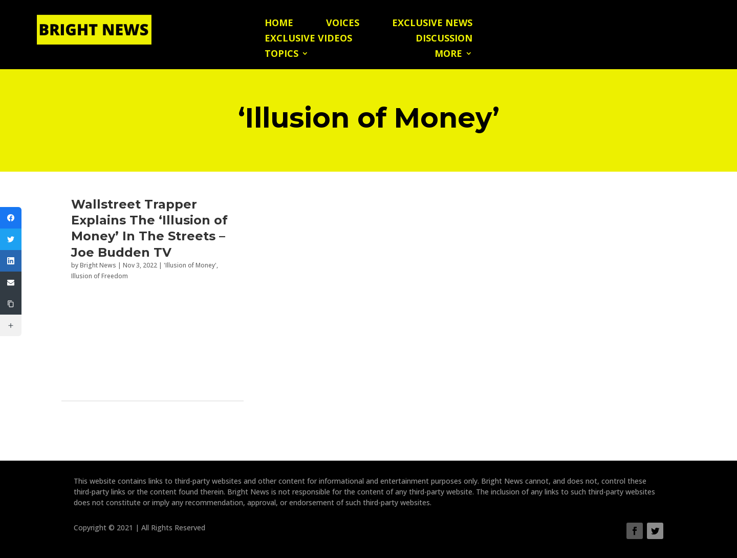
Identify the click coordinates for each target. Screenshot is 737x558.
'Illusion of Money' (190, 265)
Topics (281, 54)
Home (279, 24)
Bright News (98, 265)
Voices (342, 24)
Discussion (444, 39)
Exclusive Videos (308, 39)
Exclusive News (432, 24)
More (448, 54)
